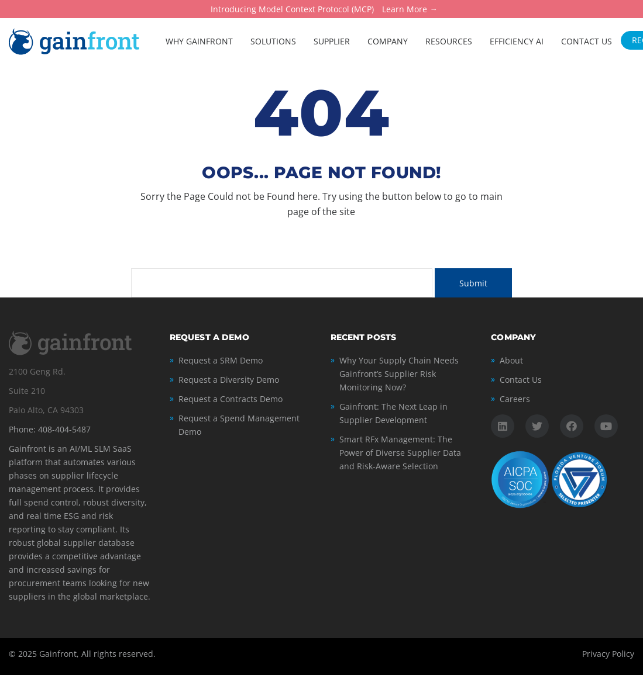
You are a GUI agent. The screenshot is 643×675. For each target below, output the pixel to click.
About (511, 360)
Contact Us (521, 379)
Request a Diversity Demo (228, 379)
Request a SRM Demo (220, 360)
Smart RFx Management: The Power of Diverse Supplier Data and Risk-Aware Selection (400, 453)
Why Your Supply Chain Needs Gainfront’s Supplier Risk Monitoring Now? (399, 374)
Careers (515, 398)
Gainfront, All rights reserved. (97, 653)
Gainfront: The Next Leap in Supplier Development (393, 413)
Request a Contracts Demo (230, 398)
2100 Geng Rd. (37, 371)
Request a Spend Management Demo (239, 425)
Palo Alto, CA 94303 (46, 410)
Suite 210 (27, 390)
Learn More (404, 10)
